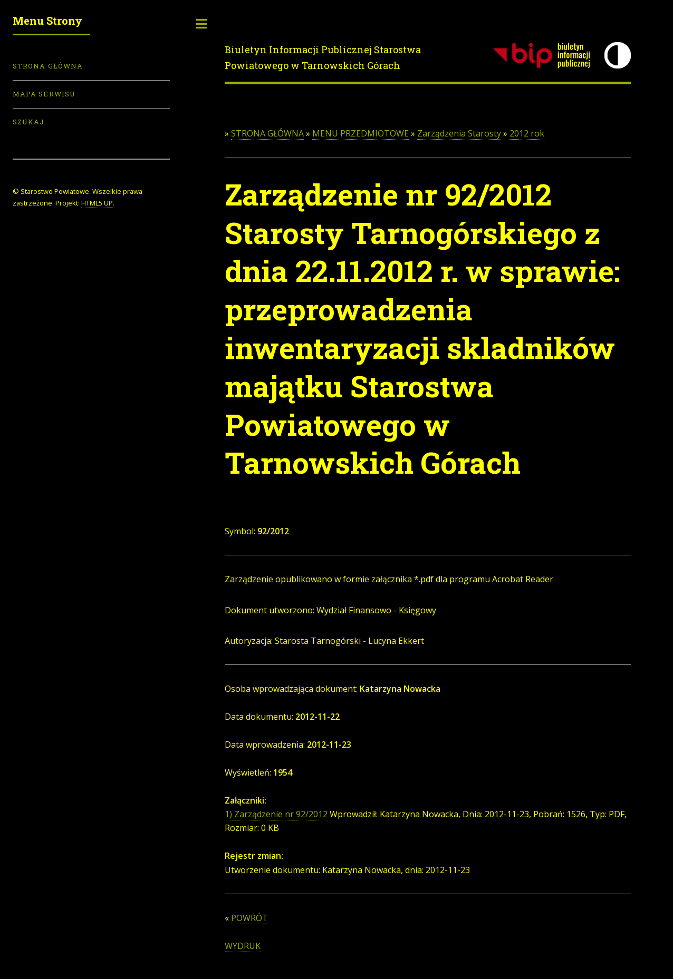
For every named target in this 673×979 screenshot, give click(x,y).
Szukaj (28, 121)
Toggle (201, 23)
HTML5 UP (97, 203)
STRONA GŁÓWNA (267, 133)
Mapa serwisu (44, 94)
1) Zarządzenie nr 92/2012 (276, 814)
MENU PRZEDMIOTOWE (360, 133)
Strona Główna (48, 66)
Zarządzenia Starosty (459, 133)
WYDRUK (243, 946)
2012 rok (526, 133)
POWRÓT (249, 918)
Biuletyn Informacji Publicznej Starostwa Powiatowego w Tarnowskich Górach (323, 57)
